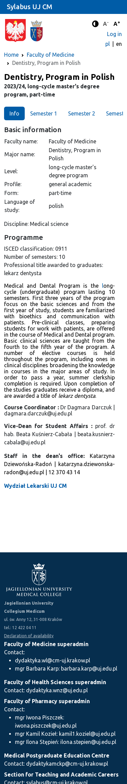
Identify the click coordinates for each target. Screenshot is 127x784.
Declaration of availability (29, 636)
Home (11, 55)
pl (108, 44)
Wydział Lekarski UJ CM (35, 486)
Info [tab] (14, 113)
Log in (114, 34)
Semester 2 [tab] (81, 113)
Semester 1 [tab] (43, 113)
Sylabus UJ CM (29, 7)
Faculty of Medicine (50, 55)
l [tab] (102, 286)
